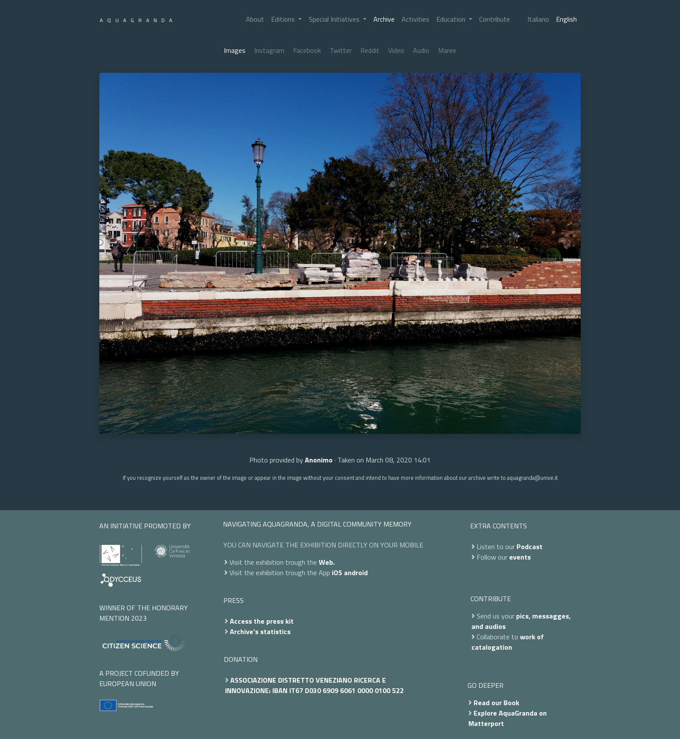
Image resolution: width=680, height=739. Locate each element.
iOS (337, 572)
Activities (415, 19)
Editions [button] (284, 19)
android (356, 572)
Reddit (369, 50)
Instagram (269, 50)
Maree (447, 50)
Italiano (538, 19)
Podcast (530, 546)
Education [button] (451, 19)
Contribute (494, 19)
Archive (384, 19)
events (520, 557)
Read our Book (496, 702)
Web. (327, 562)
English (566, 19)
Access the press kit (262, 621)
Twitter (341, 50)
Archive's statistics (260, 631)
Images (234, 50)
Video (396, 50)
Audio (421, 50)
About (255, 19)
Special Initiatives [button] (335, 19)
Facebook (307, 50)
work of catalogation (507, 642)
